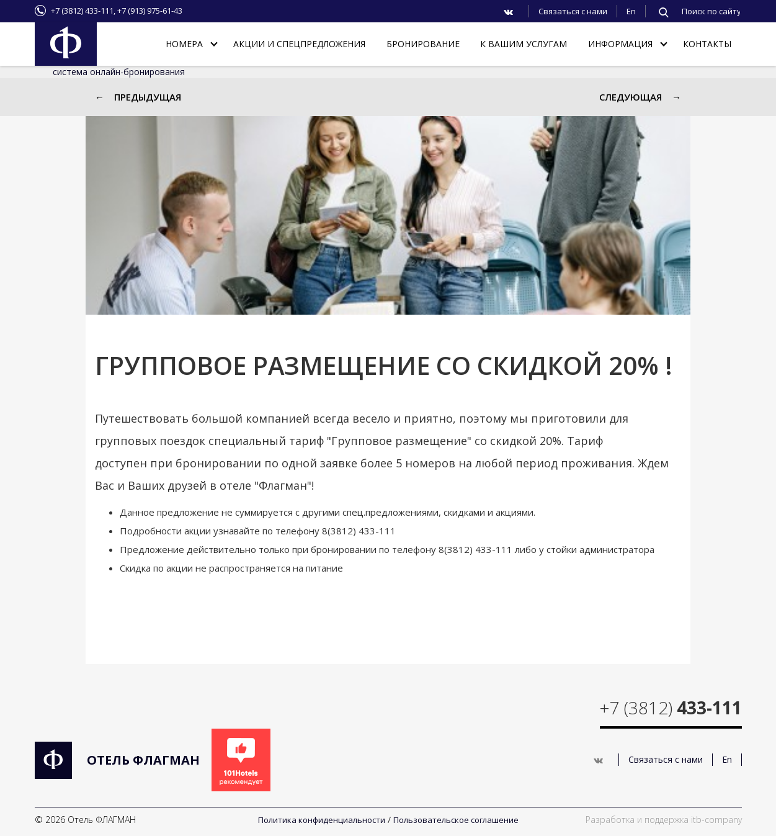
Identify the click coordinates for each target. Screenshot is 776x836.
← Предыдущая (138, 97)
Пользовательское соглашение (456, 819)
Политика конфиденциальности (321, 819)
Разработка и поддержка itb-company (664, 819)
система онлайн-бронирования (119, 72)
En (631, 11)
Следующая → (640, 97)
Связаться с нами (572, 11)
